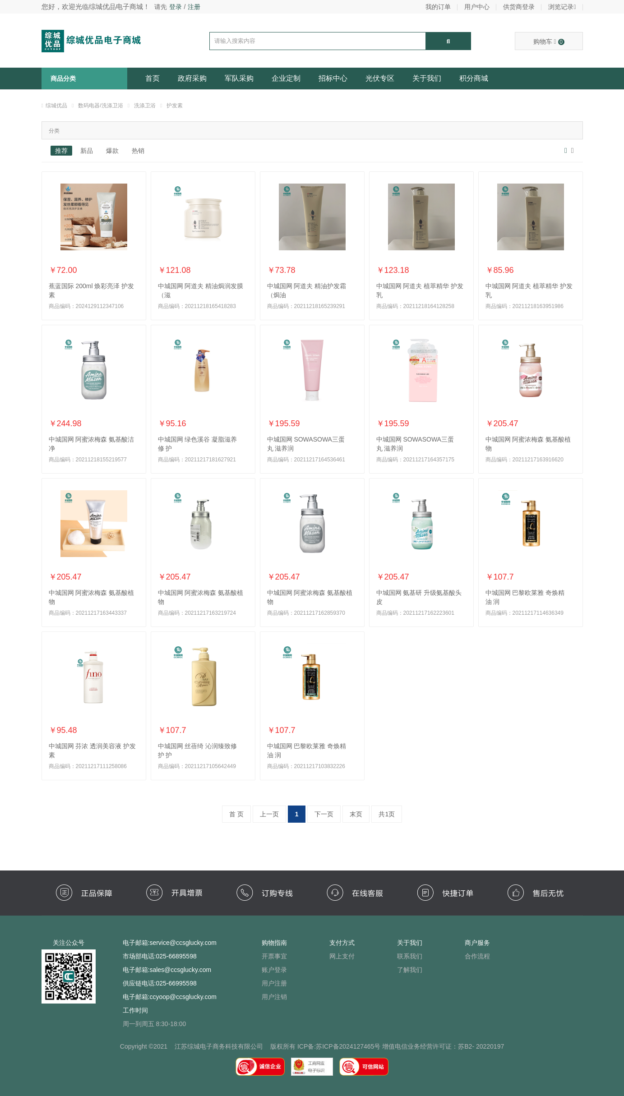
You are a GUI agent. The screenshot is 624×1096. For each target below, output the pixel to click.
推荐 (61, 150)
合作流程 (477, 956)
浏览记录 (562, 6)
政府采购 (192, 78)
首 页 (236, 814)
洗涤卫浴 (145, 105)
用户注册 (274, 983)
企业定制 (286, 78)
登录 (175, 6)
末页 (356, 814)
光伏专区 (379, 78)
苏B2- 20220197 (481, 1046)
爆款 (112, 150)
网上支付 (342, 956)
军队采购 (239, 78)
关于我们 (426, 78)
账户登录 (274, 969)
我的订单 (438, 6)
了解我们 (409, 969)
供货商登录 (519, 6)
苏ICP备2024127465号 (348, 1046)
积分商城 (473, 78)
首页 (152, 78)
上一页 (269, 814)
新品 (86, 150)
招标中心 (333, 78)
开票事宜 (274, 956)
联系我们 (409, 956)
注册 (194, 6)
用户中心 (477, 6)
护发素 (174, 105)
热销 (138, 150)
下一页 (323, 814)
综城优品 (56, 105)
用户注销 (274, 996)
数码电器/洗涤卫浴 (100, 105)
